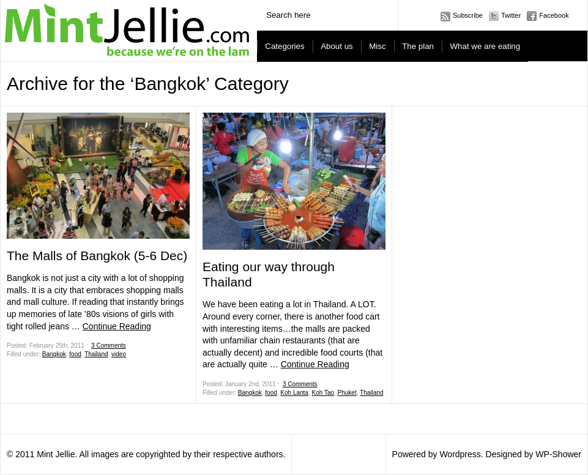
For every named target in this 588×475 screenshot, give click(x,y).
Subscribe (468, 15)
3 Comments (108, 345)
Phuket (347, 392)
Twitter (511, 15)
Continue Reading (117, 326)
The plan (418, 46)
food (75, 354)
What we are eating (485, 46)
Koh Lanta (294, 392)
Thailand (96, 354)
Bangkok (54, 354)
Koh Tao (323, 392)
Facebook (553, 15)
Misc (377, 46)
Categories (284, 46)
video (118, 354)
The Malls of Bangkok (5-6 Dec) (97, 256)
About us (337, 46)
